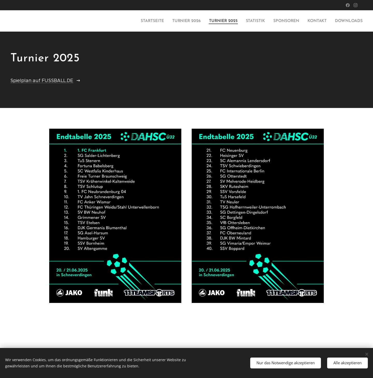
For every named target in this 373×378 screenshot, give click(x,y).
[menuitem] (158, 20)
